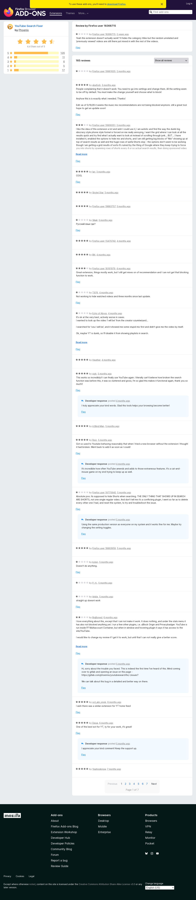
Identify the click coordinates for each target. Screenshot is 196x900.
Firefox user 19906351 (103, 125)
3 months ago (109, 85)
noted (32, 884)
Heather (96, 360)
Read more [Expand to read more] (81, 154)
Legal (31, 876)
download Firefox (116, 4)
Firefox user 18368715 (103, 34)
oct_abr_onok (99, 702)
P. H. (94, 583)
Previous (112, 783)
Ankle (95, 596)
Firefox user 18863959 (104, 548)
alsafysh (96, 85)
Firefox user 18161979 (103, 268)
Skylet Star (97, 192)
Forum (55, 854)
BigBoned (97, 617)
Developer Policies (62, 843)
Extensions (56, 13)
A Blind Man (98, 426)
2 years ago (123, 34)
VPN (148, 826)
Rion (94, 440)
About (55, 820)
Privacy (7, 876)
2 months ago (123, 71)
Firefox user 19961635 (103, 71)
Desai (95, 723)
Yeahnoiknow (99, 769)
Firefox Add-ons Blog (64, 826)
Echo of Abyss (99, 313)
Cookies (20, 876)
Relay (148, 832)
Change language (154, 883)
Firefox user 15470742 (104, 241)
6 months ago (110, 617)
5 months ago (105, 373)
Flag (78, 47)
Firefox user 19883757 (103, 206)
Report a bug (59, 860)
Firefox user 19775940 (104, 492)
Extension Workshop (64, 832)
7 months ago (114, 769)
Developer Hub (60, 837)
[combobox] (170, 12)
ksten (95, 562)
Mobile (102, 826)
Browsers (151, 820)
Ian (93, 171)
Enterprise (104, 832)
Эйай (94, 220)
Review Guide (59, 866)
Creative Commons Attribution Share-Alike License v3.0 (107, 884)
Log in (189, 3)
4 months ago (124, 241)
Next (154, 783)
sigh (94, 373)
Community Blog (61, 849)
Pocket (149, 843)
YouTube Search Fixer (29, 26)
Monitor (150, 837)
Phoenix (24, 30)
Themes (70, 13)
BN (93, 254)
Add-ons (57, 815)
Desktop (103, 820)
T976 (95, 292)
